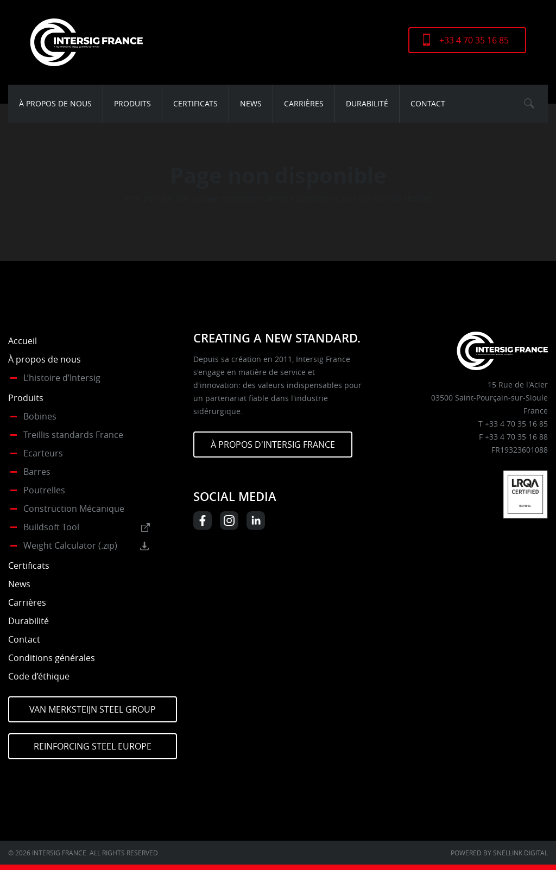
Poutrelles (44, 490)
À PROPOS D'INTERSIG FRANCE (273, 444)
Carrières (304, 103)
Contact (427, 103)
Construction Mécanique (73, 509)
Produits (132, 103)
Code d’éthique (39, 676)
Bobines (39, 416)
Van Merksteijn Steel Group (92, 709)
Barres (36, 472)
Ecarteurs (43, 453)
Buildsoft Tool (51, 527)
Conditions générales (51, 658)
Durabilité (367, 103)
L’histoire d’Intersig (61, 378)
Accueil (22, 341)
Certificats (195, 103)
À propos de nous (55, 103)
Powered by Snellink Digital (499, 852)
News (251, 103)
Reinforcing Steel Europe (92, 746)
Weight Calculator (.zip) (70, 545)
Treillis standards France (73, 435)
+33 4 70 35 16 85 (474, 40)
